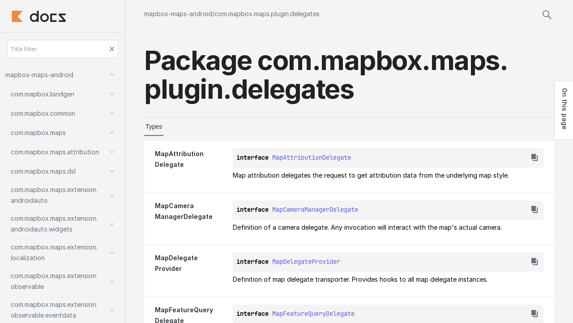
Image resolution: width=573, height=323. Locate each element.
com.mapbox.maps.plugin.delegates (267, 13)
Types (153, 126)
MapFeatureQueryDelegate (313, 314)
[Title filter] (62, 49)
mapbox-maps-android (178, 13)
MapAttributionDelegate (311, 157)
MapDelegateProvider (306, 262)
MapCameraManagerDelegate (315, 209)
